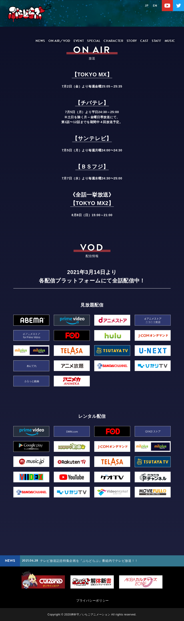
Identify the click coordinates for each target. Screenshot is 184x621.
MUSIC (170, 41)
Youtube (167, 5)
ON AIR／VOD (59, 41)
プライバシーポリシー (92, 600)
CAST (144, 41)
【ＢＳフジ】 (92, 167)
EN (155, 5)
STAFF (156, 41)
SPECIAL (93, 41)
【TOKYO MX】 (92, 74)
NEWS (40, 41)
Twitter (178, 5)
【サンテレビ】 (92, 138)
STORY (132, 41)
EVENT (79, 41)
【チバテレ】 (92, 103)
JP (146, 5)
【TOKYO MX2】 (92, 203)
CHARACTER (113, 41)
